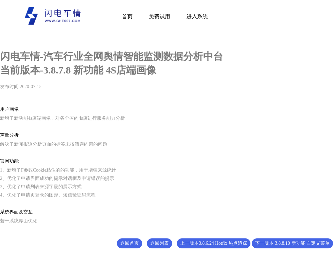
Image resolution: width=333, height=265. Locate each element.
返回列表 (159, 243)
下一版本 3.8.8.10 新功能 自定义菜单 (292, 243)
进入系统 (197, 16)
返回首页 (129, 243)
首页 (127, 16)
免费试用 (159, 16)
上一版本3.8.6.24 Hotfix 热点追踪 (213, 243)
